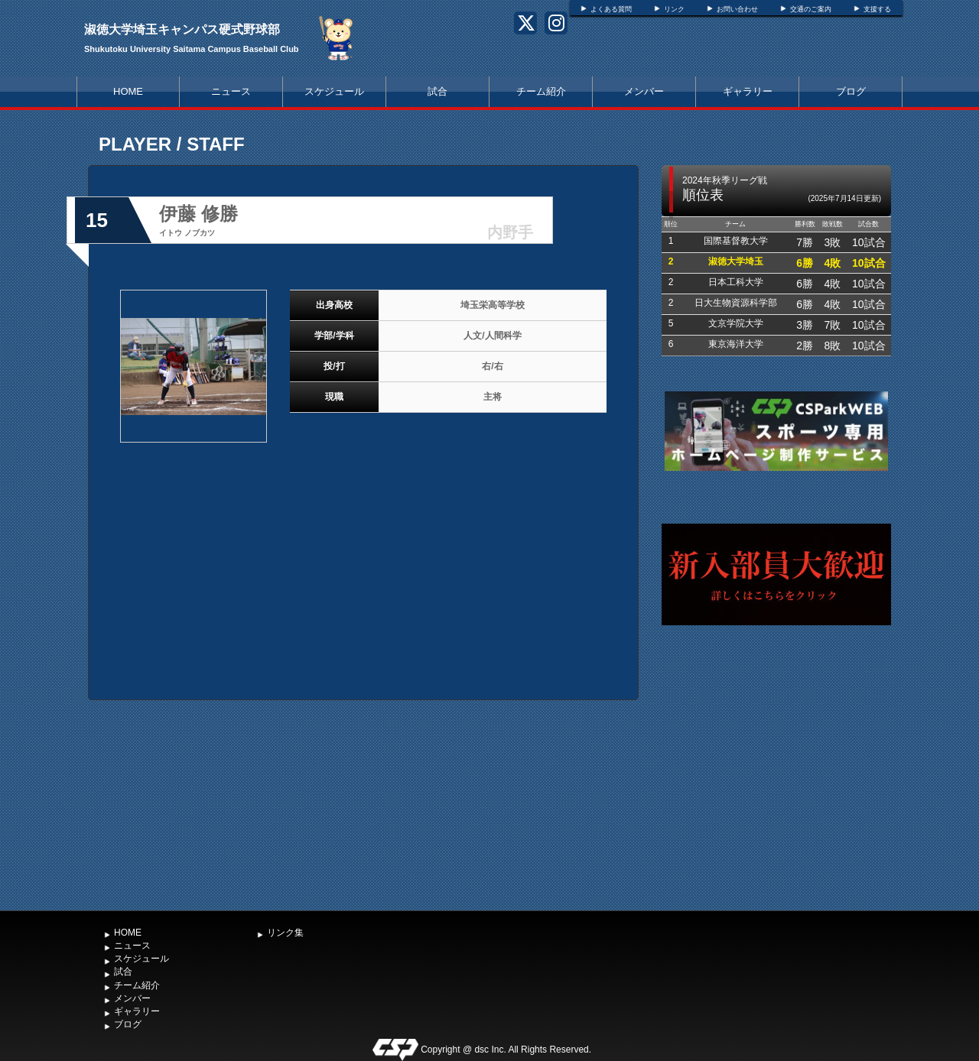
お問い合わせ (737, 9)
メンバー (644, 91)
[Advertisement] (776, 788)
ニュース (231, 91)
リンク (674, 9)
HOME (128, 91)
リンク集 (285, 932)
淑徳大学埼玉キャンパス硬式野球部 (182, 29)
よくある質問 (611, 9)
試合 (437, 91)
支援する (877, 9)
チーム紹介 (541, 91)
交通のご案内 (810, 9)
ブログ (851, 91)
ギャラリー (747, 91)
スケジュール (334, 91)
